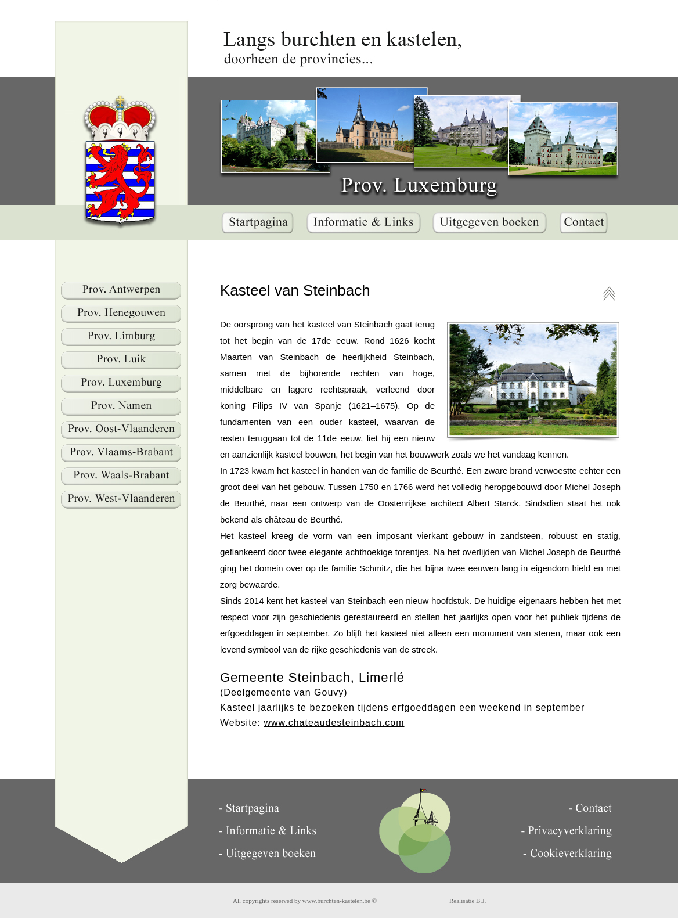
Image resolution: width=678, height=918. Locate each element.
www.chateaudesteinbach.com (334, 723)
